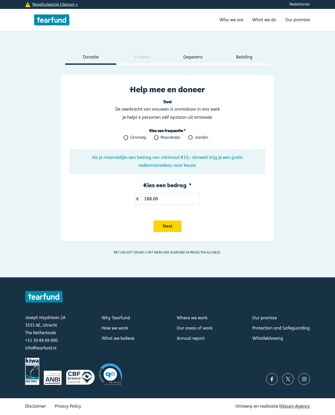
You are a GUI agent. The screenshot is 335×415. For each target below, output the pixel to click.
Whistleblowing (267, 338)
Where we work (192, 318)
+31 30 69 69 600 (41, 340)
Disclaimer (35, 406)
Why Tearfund (116, 318)
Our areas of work (194, 328)
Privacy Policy (68, 406)
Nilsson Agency (294, 406)
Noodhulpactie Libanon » (55, 4)
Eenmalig (138, 138)
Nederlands (299, 4)
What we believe (118, 338)
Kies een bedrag (165, 185)
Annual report (191, 338)
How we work (115, 328)
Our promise (264, 318)
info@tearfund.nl (40, 348)
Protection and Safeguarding (281, 328)
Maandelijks (170, 138)
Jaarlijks (201, 138)
